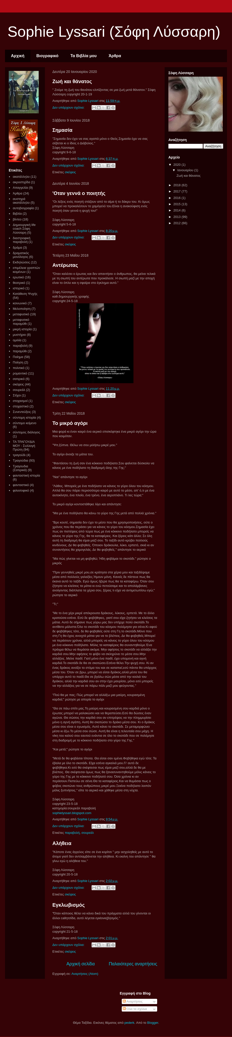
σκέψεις (70, 172)
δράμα (17, 247)
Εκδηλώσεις (21, 262)
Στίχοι (17, 395)
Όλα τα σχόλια (135, 1009)
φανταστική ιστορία (26, 475)
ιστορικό (18, 288)
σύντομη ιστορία (24, 417)
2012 (177, 223)
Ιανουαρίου (185, 170)
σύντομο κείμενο (24, 423)
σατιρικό (18, 379)
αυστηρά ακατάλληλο (21, 201)
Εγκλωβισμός (68, 905)
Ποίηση (18, 362)
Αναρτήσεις (133, 1001)
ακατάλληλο (21, 176)
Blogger (152, 1023)
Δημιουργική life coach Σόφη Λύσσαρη (24, 228)
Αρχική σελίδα (80, 963)
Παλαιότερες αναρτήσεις (133, 963)
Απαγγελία (20, 187)
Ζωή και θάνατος (72, 81)
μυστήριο (19, 335)
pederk (129, 1023)
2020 (177, 165)
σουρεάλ (87, 833)
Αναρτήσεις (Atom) (84, 974)
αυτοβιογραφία (23, 208)
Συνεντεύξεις (22, 412)
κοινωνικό (20, 303)
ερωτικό (18, 277)
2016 (177, 198)
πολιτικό (18, 368)
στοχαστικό (20, 406)
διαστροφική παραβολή (21, 240)
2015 (177, 204)
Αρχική (17, 56)
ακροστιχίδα (21, 182)
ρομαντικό (20, 373)
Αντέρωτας (65, 265)
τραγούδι (19, 455)
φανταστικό (21, 485)
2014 (177, 210)
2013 (177, 217)
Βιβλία (17, 213)
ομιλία (17, 340)
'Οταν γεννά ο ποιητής (78, 193)
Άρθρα (115, 56)
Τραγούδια (20, 460)
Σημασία (62, 130)
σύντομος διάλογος (26, 432)
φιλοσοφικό (21, 490)
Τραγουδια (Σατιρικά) (20, 468)
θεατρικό (19, 283)
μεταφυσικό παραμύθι (21, 322)
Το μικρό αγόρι (70, 423)
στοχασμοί (20, 401)
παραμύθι (20, 351)
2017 (177, 191)
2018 (177, 185)
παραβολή (72, 833)
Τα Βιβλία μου (83, 56)
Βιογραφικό (47, 56)
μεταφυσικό (21, 314)
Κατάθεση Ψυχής (25, 294)
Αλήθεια (61, 843)
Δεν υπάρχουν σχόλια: (68, 107)
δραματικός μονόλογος (21, 255)
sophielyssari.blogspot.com (71, 813)
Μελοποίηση (21, 309)
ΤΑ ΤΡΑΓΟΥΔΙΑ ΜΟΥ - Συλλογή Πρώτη (24, 445)
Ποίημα (18, 357)
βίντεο (17, 219)
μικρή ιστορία (22, 329)
